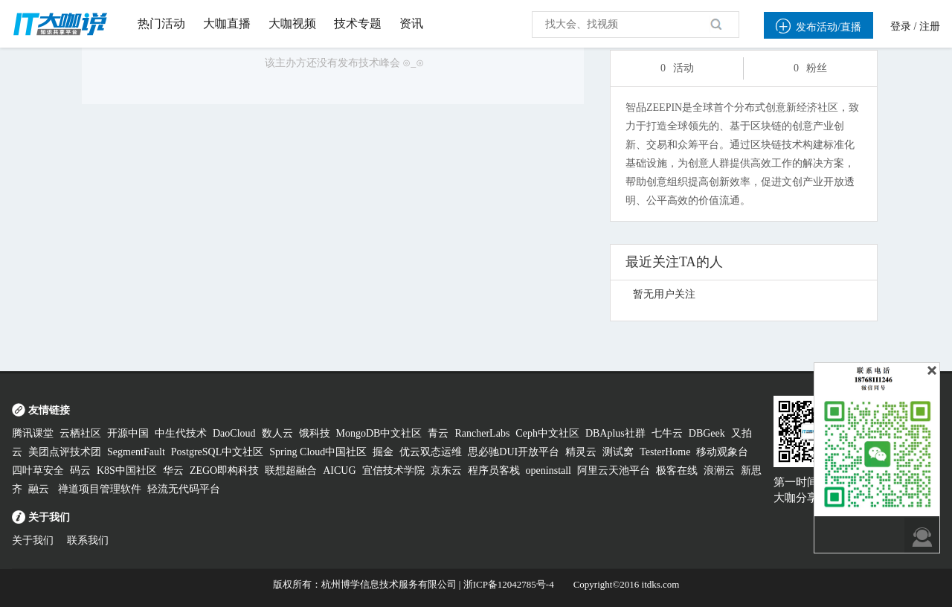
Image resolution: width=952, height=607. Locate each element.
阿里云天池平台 (613, 470)
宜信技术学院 (393, 470)
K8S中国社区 (127, 470)
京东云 (446, 470)
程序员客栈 (494, 470)
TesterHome (665, 451)
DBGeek (707, 433)
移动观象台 (722, 451)
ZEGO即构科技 (224, 470)
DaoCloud (234, 433)
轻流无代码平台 (183, 489)
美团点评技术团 (64, 451)
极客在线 (677, 470)
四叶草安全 (38, 470)
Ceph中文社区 (547, 433)
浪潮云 (719, 470)
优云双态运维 (430, 451)
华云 (173, 470)
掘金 (383, 451)
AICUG (339, 470)
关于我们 (33, 540)
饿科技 (314, 433)
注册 (929, 26)
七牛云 (667, 433)
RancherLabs (481, 433)
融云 (40, 489)
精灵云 (580, 451)
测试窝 (618, 451)
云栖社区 (80, 433)
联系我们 (88, 540)
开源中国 (128, 433)
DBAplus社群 (615, 433)
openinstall (548, 470)
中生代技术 (181, 433)
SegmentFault (136, 451)
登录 (900, 26)
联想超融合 (291, 470)
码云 (80, 470)
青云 (438, 433)
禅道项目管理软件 (99, 489)
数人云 (277, 433)
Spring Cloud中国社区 (318, 451)
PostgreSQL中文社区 (217, 451)
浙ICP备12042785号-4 (508, 584)
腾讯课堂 (33, 433)
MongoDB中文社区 (379, 433)
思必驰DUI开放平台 (513, 451)
